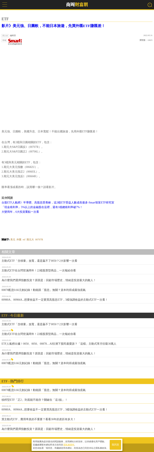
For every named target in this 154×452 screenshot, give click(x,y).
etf (24, 239)
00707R (39, 239)
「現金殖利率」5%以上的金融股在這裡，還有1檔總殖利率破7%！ (42, 207)
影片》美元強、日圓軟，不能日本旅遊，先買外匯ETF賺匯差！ (53, 26)
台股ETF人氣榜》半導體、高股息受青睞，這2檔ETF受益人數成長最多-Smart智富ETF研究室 (58, 202)
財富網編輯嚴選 (15, 42)
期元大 (30, 239)
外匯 (19, 239)
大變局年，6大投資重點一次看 (20, 211)
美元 (12, 239)
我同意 (115, 444)
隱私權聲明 (68, 444)
